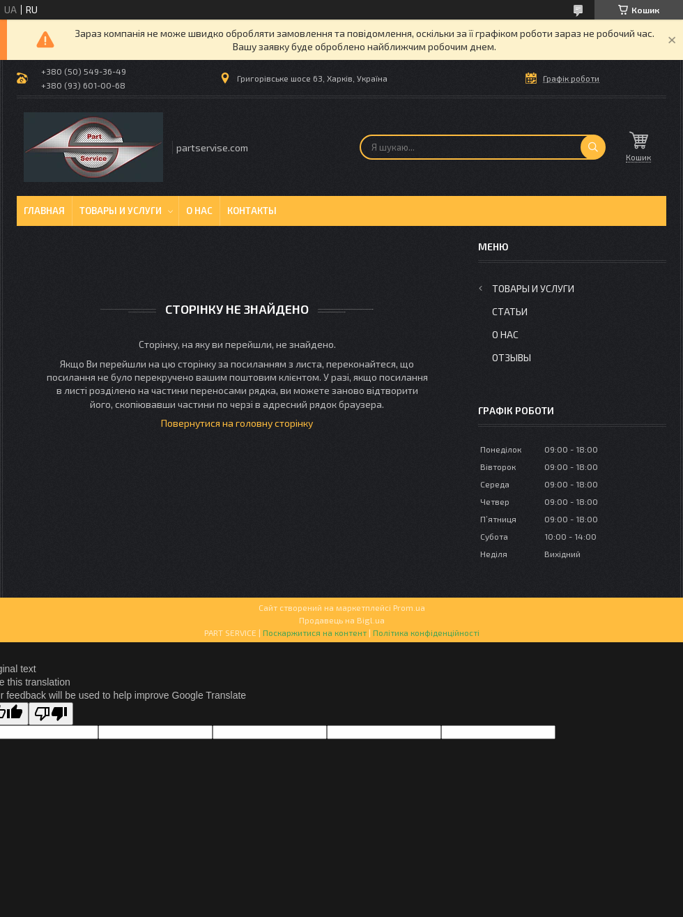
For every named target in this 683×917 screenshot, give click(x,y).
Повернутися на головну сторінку (237, 423)
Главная (44, 210)
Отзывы (511, 357)
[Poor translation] (51, 713)
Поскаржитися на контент (315, 632)
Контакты (252, 210)
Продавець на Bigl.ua (342, 620)
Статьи (510, 311)
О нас (199, 210)
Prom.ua (409, 607)
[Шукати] (593, 147)
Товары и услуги (120, 210)
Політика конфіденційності (426, 632)
